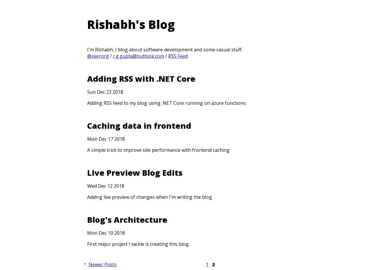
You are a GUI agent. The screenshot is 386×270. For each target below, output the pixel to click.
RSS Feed (178, 56)
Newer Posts (100, 264)
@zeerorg (98, 56)
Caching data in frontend (139, 125)
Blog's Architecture (127, 219)
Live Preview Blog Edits (134, 172)
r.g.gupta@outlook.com (138, 56)
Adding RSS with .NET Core (141, 78)
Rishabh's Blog (131, 24)
